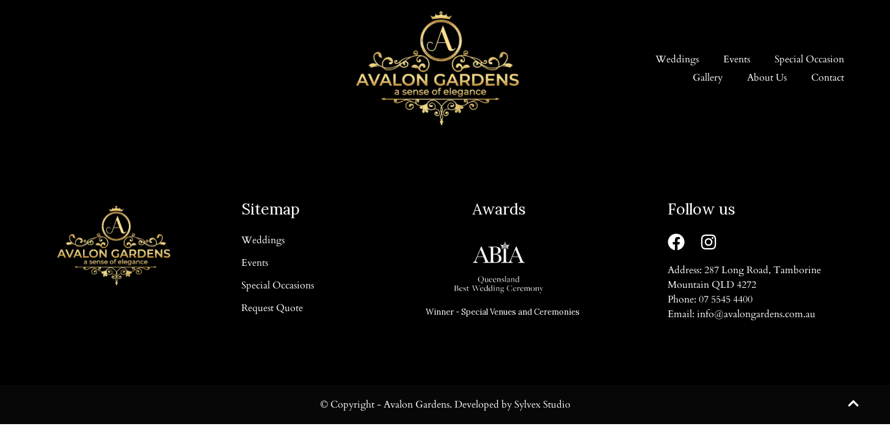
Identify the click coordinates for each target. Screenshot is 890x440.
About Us (767, 77)
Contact (827, 77)
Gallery (708, 77)
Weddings (677, 59)
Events (736, 59)
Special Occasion (809, 59)
